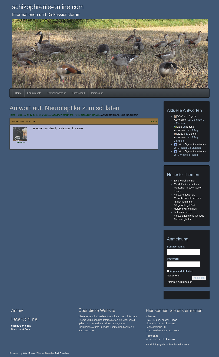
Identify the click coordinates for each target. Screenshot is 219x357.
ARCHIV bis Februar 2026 (36, 115)
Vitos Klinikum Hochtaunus (160, 339)
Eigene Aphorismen (195, 144)
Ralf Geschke (62, 353)
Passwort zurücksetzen (179, 281)
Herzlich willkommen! (185, 208)
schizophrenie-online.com (48, 7)
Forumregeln (34, 93)
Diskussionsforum (56, 93)
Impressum (97, 93)
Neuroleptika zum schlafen (87, 115)
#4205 (153, 121)
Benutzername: (176, 246)
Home (18, 93)
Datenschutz (78, 93)
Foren (19, 115)
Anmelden (199, 277)
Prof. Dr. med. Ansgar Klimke (161, 320)
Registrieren (173, 275)
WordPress (29, 353)
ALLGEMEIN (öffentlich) (62, 115)
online (21, 325)
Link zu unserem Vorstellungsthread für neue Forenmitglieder (189, 216)
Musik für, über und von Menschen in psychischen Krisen (188, 188)
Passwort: (173, 258)
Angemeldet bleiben (181, 271)
